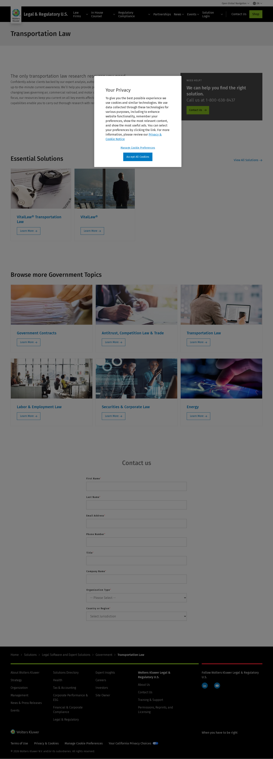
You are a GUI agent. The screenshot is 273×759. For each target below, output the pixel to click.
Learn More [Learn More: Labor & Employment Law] (27, 416)
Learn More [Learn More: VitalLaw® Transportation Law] (27, 230)
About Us (144, 684)
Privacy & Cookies (46, 743)
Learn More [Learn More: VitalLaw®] (90, 230)
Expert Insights (105, 672)
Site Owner (103, 695)
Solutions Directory (65, 672)
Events (193, 14)
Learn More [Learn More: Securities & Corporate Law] (112, 416)
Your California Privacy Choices (130, 743)
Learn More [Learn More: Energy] (197, 416)
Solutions (30, 655)
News (179, 14)
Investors (102, 688)
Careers (101, 680)
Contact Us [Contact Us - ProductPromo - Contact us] (195, 110)
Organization (19, 688)
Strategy (16, 680)
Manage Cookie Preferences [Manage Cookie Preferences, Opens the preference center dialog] (138, 147)
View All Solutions (246, 160)
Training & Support (150, 700)
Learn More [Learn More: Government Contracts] (27, 342)
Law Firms (80, 14)
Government (104, 655)
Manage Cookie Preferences (84, 743)
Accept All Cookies (137, 156)
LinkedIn (205, 686)
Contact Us (145, 692)
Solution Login (212, 14)
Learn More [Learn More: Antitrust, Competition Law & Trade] (112, 342)
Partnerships (162, 14)
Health (57, 680)
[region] (137, 121)
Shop (255, 14)
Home (15, 655)
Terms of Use (19, 743)
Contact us (136, 462)
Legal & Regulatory (66, 719)
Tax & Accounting (64, 688)
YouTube (217, 686)
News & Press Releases (26, 703)
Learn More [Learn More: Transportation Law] (197, 342)
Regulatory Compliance (134, 14)
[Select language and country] (257, 3)
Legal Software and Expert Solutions (66, 655)
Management (19, 695)
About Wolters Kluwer (25, 672)
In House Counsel (103, 14)
